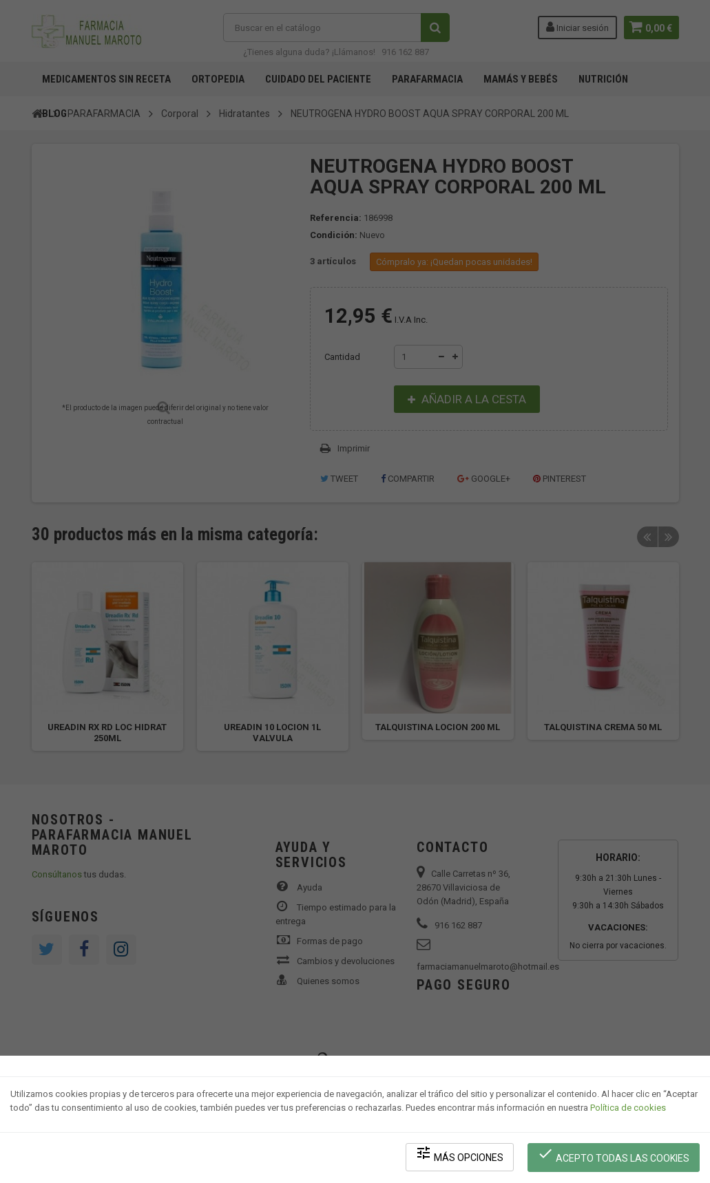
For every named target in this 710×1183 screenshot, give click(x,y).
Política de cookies (628, 1111)
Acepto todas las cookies (615, 1156)
